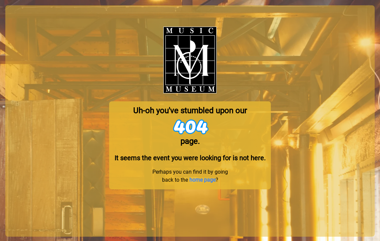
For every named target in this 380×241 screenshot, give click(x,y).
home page (202, 180)
